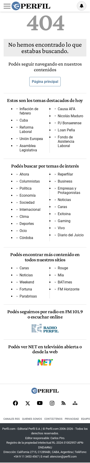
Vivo (61, 228)
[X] (27, 403)
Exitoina (64, 214)
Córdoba (26, 238)
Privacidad (72, 418)
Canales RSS (11, 418)
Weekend (27, 282)
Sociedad (27, 202)
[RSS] (63, 403)
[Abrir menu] (7, 6)
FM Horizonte (68, 289)
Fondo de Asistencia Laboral (66, 141)
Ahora (24, 174)
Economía (28, 195)
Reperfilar (65, 174)
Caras (62, 207)
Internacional (30, 209)
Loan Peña (66, 130)
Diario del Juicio (71, 235)
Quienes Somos (32, 418)
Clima (24, 216)
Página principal (45, 81)
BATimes (65, 282)
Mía (61, 275)
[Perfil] (45, 392)
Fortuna (26, 289)
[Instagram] (52, 403)
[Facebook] (15, 404)
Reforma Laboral (26, 129)
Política (26, 188)
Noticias (64, 200)
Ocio (23, 231)
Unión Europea (31, 139)
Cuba (24, 120)
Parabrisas (28, 296)
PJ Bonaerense (69, 123)
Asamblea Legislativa (28, 148)
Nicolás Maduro (70, 116)
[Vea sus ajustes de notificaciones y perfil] (81, 5)
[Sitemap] (75, 403)
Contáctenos (53, 418)
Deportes (27, 223)
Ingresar (70, 5)
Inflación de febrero (29, 111)
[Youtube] (39, 403)
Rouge (63, 268)
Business (65, 181)
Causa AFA (66, 109)
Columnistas (30, 181)
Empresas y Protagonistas (69, 190)
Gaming (64, 221)
